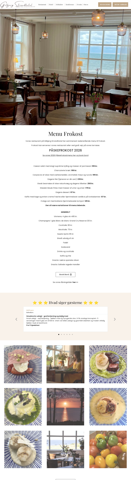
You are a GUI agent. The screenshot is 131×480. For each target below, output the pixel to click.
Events (79, 4)
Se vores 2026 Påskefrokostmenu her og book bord (65, 155)
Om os (86, 4)
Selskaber (60, 4)
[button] (16, 319)
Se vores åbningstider (65, 282)
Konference (70, 4)
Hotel (51, 4)
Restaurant (42, 4)
